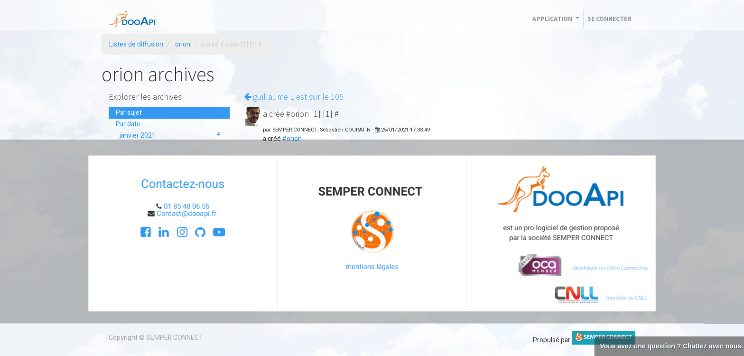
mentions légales (372, 267)
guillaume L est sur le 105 (294, 96)
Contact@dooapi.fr (188, 213)
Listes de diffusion (136, 44)
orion (182, 44)
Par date (128, 124)
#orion (292, 139)
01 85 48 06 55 (187, 207)
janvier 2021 (171, 136)
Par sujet (129, 113)
